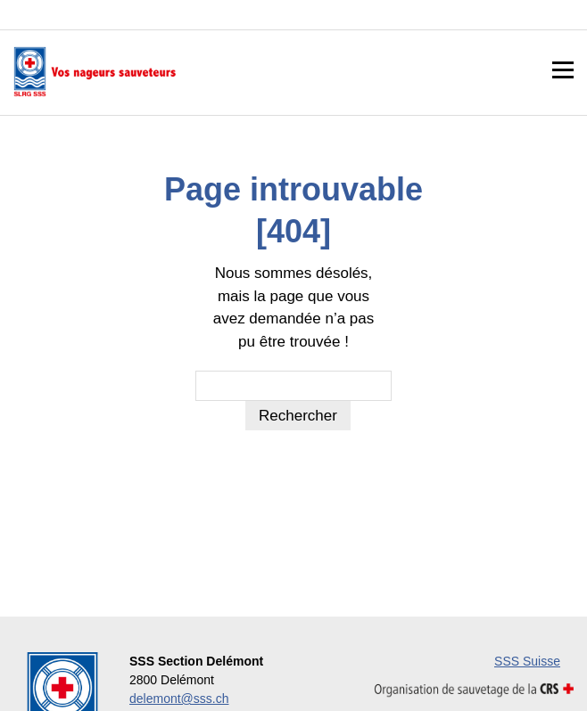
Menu (562, 70)
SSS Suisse (527, 661)
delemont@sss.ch (178, 698)
